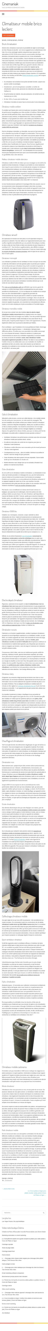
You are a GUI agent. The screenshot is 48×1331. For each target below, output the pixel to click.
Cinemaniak (10, 3)
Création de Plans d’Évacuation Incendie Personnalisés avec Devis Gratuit (23, 1232)
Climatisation (10, 35)
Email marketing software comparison (13, 1273)
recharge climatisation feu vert (27, 686)
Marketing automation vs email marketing (14, 1235)
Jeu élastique (6, 1313)
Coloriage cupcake (7, 1244)
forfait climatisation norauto (30, 75)
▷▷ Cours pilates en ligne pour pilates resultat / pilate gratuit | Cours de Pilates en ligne (35, 1193)
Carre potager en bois (8, 1264)
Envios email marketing (9, 1304)
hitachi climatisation (19, 839)
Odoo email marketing (8, 1289)
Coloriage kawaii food (8, 1251)
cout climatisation (27, 536)
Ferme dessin (6, 1255)
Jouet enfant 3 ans (8, 1189)
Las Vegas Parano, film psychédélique (13, 1221)
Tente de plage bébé (8, 1248)
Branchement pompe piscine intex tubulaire (14, 1276)
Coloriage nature (7, 1285)
